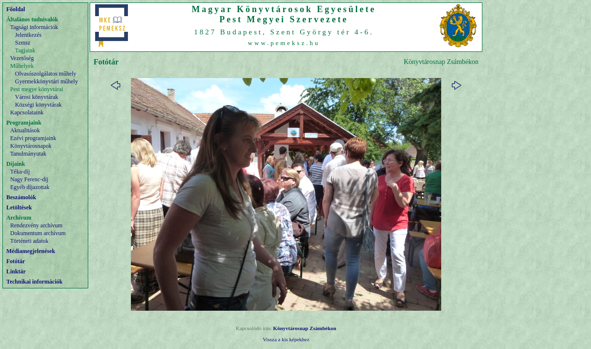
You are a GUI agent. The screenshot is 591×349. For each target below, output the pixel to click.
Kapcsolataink (27, 112)
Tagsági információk (34, 27)
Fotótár (15, 261)
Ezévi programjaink (33, 138)
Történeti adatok (29, 241)
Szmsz (22, 42)
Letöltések (19, 207)
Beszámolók (21, 197)
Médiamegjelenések (30, 251)
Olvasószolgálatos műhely (45, 73)
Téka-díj (20, 171)
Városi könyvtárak (36, 97)
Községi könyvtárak (38, 104)
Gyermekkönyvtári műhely (46, 81)
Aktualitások (25, 130)
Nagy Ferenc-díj (29, 179)
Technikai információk (34, 281)
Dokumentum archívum (37, 233)
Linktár (16, 271)
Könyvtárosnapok (30, 146)
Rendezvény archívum (36, 225)
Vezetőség (22, 58)
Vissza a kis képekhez (286, 339)
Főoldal (15, 9)
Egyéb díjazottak (29, 187)
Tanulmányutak (28, 153)
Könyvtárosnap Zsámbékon (304, 328)
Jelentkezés (28, 35)
